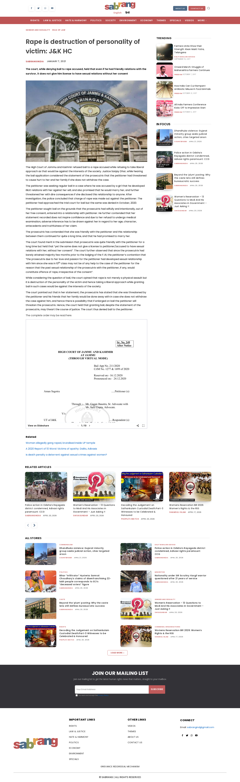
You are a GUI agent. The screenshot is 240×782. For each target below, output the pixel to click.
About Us (180, 8)
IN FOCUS (163, 124)
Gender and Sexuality (38, 30)
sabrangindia (181, 163)
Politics (63, 572)
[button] (208, 8)
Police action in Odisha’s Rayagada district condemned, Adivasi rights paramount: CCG (192, 156)
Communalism (164, 144)
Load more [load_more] (117, 652)
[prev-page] (28, 525)
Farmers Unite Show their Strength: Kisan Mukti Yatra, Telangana (188, 49)
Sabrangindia (35, 61)
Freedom (178, 74)
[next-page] (34, 525)
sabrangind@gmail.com (200, 727)
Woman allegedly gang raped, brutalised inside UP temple (60, 443)
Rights (125, 500)
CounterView (180, 141)
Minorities (160, 572)
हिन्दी (127, 12)
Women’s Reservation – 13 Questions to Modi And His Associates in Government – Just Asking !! (190, 201)
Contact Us (197, 8)
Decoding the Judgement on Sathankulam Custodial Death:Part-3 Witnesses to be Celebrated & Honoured (84, 633)
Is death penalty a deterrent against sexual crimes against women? (66, 454)
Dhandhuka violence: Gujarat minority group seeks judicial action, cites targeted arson (190, 134)
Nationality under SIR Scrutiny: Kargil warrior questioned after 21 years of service (180, 577)
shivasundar (180, 211)
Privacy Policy (103, 695)
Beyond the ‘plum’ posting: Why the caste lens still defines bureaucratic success (192, 178)
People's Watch (130, 519)
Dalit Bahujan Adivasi (184, 57)
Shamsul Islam (177, 512)
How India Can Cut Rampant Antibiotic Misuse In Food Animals (192, 87)
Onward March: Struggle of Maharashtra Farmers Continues (191, 68)
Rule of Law (59, 30)
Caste (160, 188)
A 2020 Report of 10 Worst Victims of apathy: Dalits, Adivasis (61, 448)
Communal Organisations (182, 500)
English (118, 12)
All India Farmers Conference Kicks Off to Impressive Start (192, 106)
